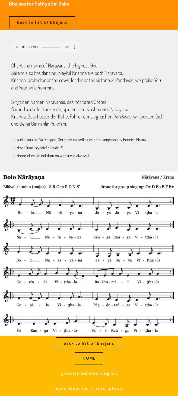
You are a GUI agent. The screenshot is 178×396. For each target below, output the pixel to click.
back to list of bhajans (42, 22)
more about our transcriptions (89, 388)
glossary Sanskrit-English (89, 373)
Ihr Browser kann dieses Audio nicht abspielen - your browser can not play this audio (46, 47)
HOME (89, 358)
